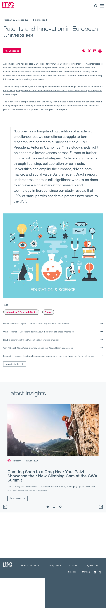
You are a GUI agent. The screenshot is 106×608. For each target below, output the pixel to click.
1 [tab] (48, 507)
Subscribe (12, 50)
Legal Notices (92, 565)
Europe (48, 312)
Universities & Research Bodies (21, 312)
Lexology (72, 572)
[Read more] (53, 430)
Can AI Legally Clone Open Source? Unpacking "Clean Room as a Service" (38, 348)
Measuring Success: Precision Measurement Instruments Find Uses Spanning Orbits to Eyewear (48, 356)
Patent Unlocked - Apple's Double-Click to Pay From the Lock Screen (36, 323)
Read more (15, 498)
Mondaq (86, 572)
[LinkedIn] (95, 574)
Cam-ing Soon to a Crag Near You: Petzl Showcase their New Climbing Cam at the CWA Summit (52, 475)
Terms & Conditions (30, 565)
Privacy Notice (54, 565)
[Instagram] (100, 574)
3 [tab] (60, 507)
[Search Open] (95, 6)
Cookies (73, 565)
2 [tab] (54, 507)
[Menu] (101, 6)
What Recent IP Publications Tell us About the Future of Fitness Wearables (38, 331)
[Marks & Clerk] (8, 7)
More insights (12, 364)
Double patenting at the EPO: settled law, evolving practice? (31, 340)
